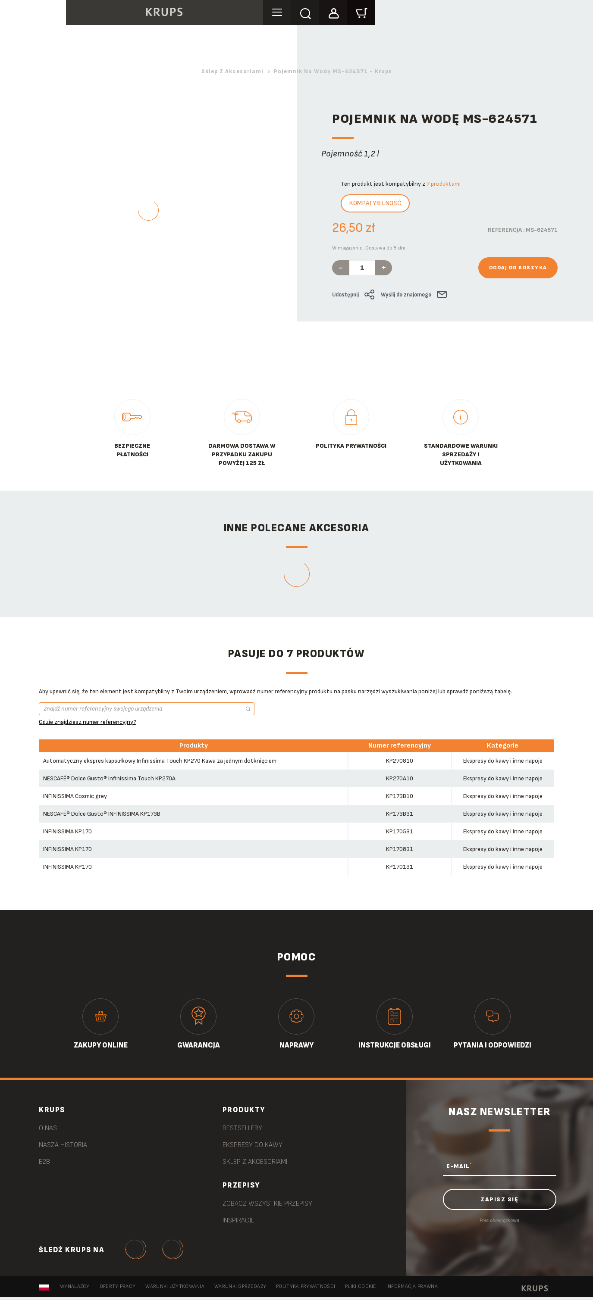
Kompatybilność (375, 203)
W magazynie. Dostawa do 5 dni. (369, 248)
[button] (367, 13)
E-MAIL (459, 1166)
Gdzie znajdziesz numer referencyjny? (87, 722)
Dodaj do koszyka (518, 268)
